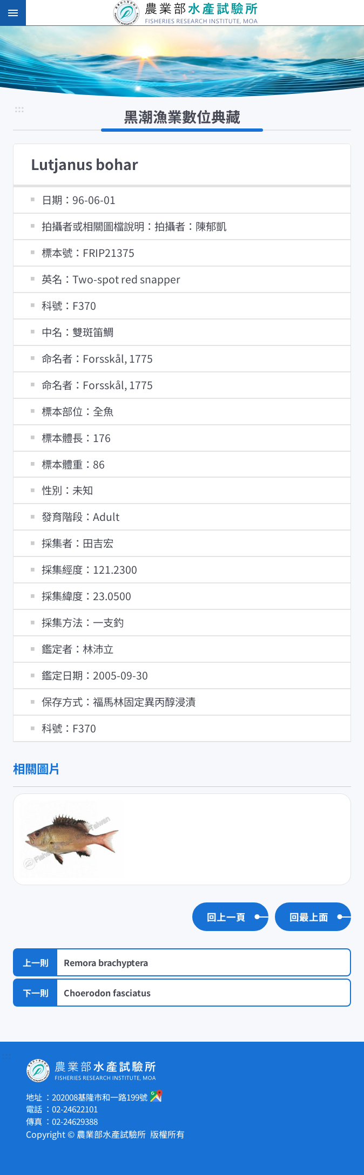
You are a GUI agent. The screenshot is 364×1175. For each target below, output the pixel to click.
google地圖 (156, 1095)
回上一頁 (226, 916)
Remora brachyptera (106, 962)
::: (19, 109)
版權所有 (167, 1134)
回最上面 (308, 916)
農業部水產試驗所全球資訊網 (197, 13)
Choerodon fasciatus (107, 992)
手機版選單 (13, 13)
